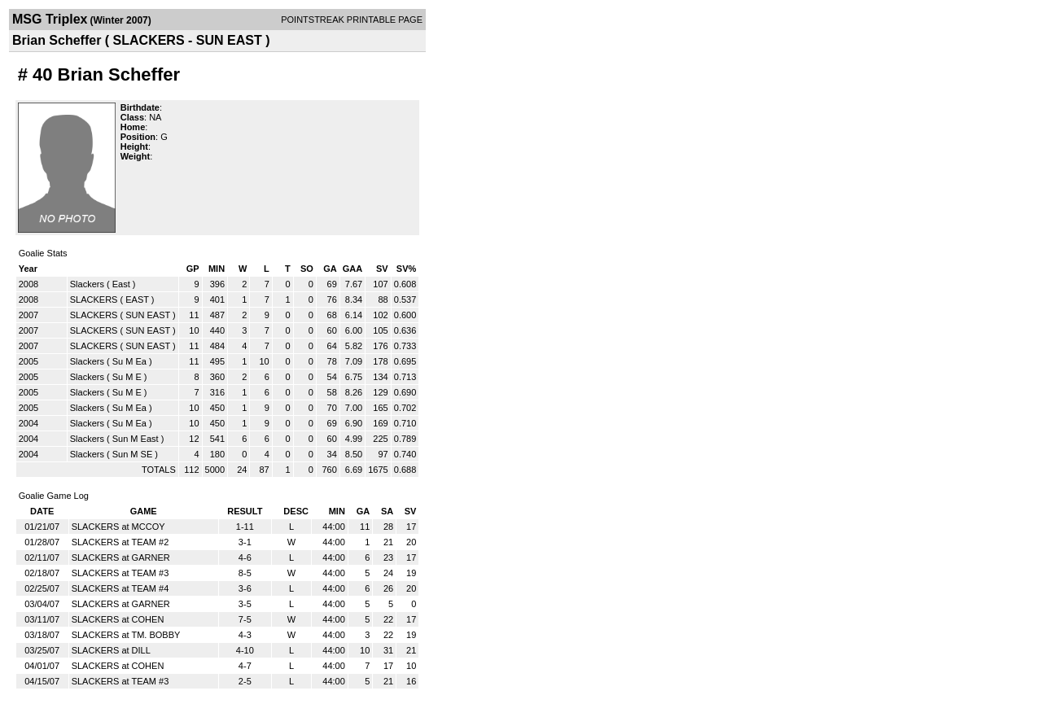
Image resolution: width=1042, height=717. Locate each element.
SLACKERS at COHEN (118, 619)
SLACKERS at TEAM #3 (120, 573)
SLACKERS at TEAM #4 (120, 588)
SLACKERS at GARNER (121, 557)
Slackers (87, 284)
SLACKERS (94, 299)
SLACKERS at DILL (111, 650)
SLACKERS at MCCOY (118, 526)
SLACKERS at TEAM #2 (120, 542)
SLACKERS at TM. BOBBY (126, 635)
